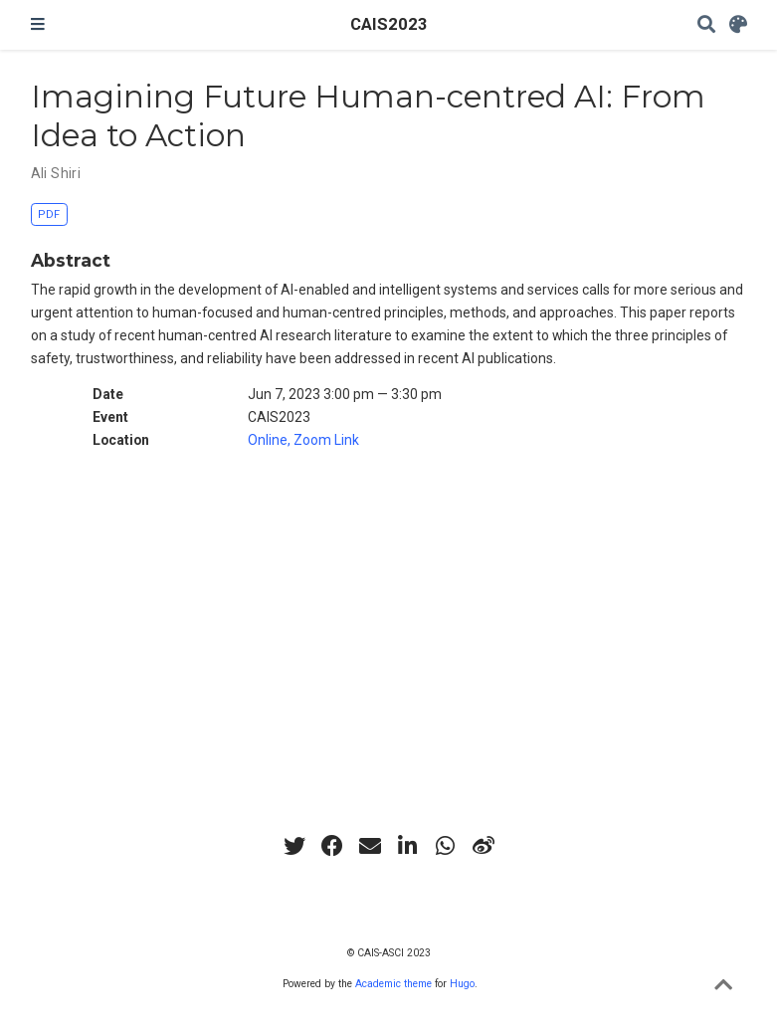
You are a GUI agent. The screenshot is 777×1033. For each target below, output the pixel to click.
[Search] (706, 25)
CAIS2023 (389, 24)
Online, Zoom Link (303, 440)
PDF (49, 214)
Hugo (462, 983)
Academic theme (393, 983)
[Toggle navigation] (38, 25)
